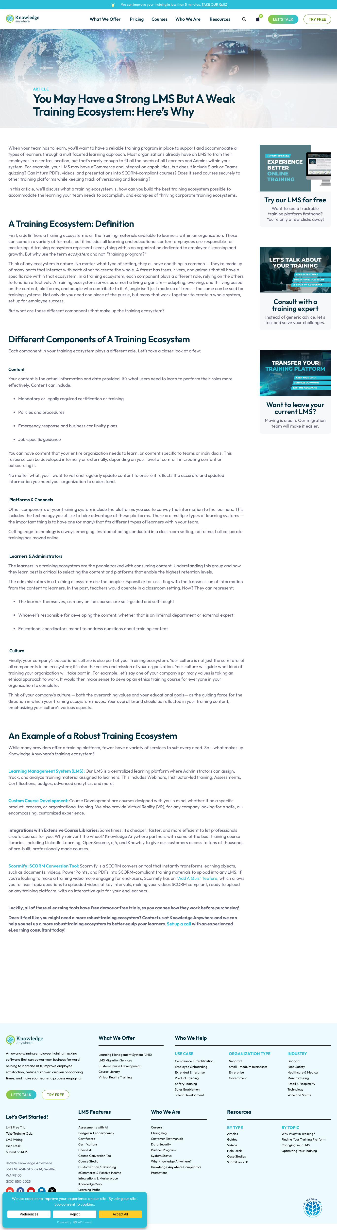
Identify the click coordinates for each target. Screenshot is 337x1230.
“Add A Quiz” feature (197, 878)
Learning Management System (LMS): (46, 771)
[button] (244, 19)
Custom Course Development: (38, 800)
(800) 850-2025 (18, 1181)
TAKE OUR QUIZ (214, 4)
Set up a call (179, 924)
